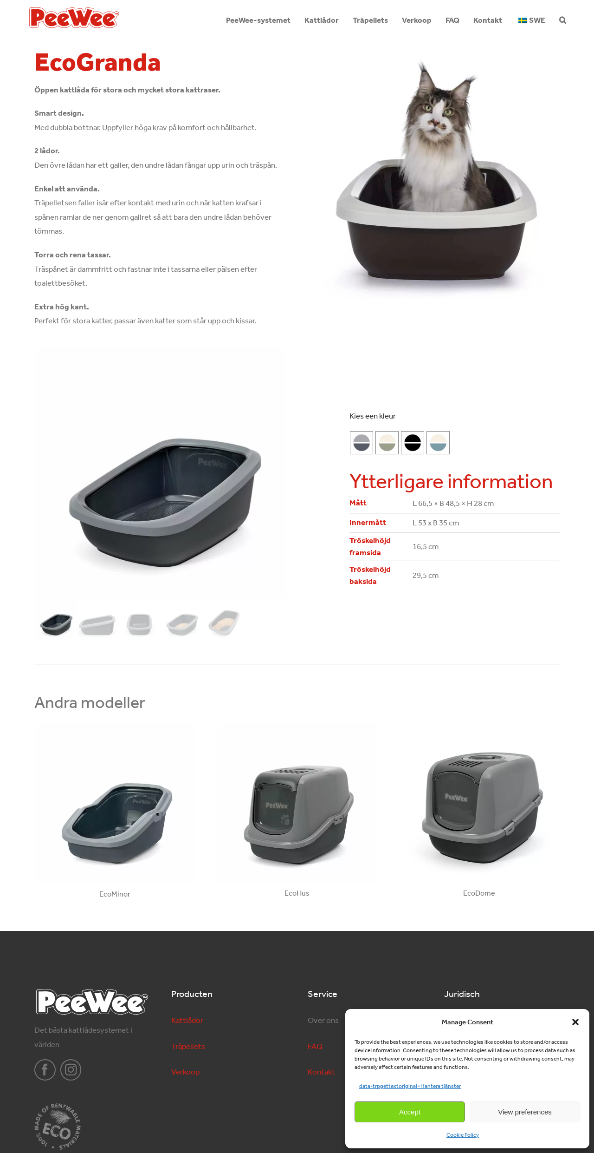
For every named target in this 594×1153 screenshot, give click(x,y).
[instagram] (71, 1070)
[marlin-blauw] (438, 442)
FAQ (315, 1046)
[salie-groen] (387, 442)
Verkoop (185, 1071)
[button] (575, 1022)
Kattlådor (187, 1020)
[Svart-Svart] (412, 442)
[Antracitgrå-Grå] (361, 442)
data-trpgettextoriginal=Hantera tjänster (410, 1086)
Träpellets (188, 1046)
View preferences (525, 1112)
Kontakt (321, 1071)
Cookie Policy (462, 1135)
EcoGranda (97, 62)
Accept (409, 1112)
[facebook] (45, 1070)
